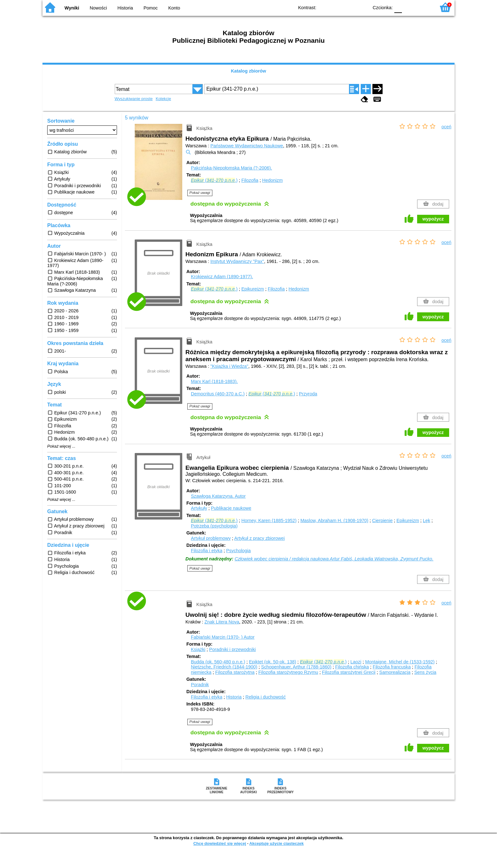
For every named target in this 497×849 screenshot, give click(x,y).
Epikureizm (253, 288)
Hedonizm (272, 180)
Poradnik (200, 684)
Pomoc (151, 7)
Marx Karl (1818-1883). (214, 381)
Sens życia (425, 672)
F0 (398, 7)
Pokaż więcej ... (61, 446)
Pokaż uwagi (200, 193)
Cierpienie (382, 520)
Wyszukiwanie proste (134, 98)
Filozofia (250, 180)
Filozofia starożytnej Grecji (349, 672)
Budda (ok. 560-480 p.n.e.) (218, 661)
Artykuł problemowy (211, 538)
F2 (424, 7)
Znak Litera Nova (221, 621)
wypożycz (433, 218)
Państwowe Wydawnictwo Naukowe (246, 145)
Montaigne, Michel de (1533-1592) (400, 661)
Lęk (426, 520)
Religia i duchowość (265, 696)
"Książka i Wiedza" (229, 366)
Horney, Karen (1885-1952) (269, 520)
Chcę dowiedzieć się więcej (219, 843)
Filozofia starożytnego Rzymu (288, 672)
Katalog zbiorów (248, 70)
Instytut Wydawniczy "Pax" (237, 261)
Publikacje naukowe (231, 508)
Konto (174, 7)
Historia (125, 7)
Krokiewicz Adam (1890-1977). (222, 276)
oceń (446, 126)
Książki (198, 649)
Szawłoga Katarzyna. (218, 496)
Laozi (356, 661)
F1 (409, 7)
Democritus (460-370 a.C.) (218, 393)
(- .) (214, 180)
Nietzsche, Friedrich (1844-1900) (224, 666)
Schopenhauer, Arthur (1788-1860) (296, 666)
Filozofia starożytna (235, 672)
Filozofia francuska (392, 666)
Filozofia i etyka (206, 550)
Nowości (98, 7)
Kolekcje (163, 98)
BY (361, 7)
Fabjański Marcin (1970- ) (223, 637)
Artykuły (199, 508)
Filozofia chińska (352, 666)
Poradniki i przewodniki (232, 649)
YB (349, 7)
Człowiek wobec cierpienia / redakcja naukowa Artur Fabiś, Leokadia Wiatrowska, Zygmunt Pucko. (334, 558)
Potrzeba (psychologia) (214, 525)
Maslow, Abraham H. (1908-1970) (334, 520)
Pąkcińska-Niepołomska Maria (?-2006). (231, 167)
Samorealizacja (394, 672)
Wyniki (72, 7)
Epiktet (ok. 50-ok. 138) (272, 661)
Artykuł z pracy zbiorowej (259, 538)
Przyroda (308, 393)
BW (336, 7)
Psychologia (238, 550)
